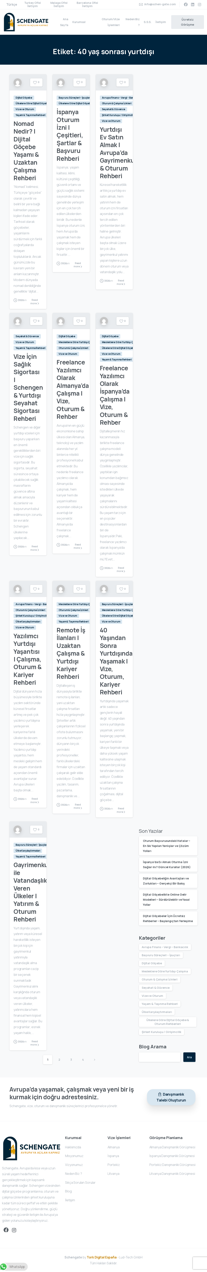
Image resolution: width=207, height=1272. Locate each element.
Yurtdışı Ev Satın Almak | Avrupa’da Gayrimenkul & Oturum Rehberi (118, 152)
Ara (189, 1057)
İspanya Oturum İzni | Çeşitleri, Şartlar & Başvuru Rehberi (70, 135)
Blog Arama (152, 1046)
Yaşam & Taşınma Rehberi (160, 1004)
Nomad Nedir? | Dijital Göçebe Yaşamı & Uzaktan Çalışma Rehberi (26, 150)
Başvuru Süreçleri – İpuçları (161, 955)
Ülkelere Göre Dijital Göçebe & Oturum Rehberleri (167, 1022)
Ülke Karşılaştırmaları (157, 1012)
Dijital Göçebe (152, 963)
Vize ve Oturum (152, 996)
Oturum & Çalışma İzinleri (159, 979)
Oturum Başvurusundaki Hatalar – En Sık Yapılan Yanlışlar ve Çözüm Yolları (166, 846)
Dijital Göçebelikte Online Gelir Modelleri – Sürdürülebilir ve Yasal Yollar (166, 900)
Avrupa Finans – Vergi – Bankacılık (165, 947)
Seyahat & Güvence (156, 988)
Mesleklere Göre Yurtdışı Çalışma (165, 971)
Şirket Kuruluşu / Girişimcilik (161, 1032)
